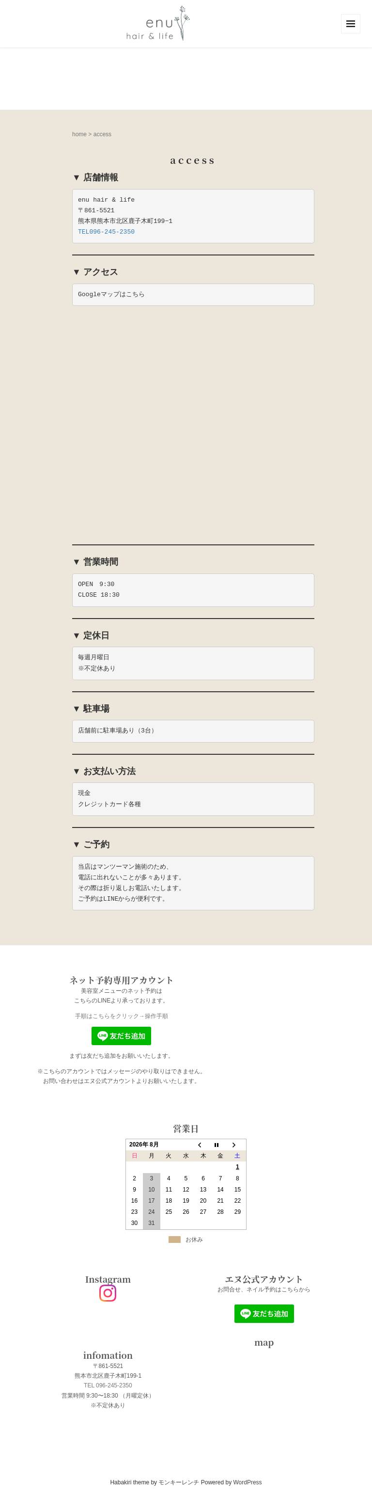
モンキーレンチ (178, 1482)
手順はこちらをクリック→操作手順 (121, 1016)
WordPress (247, 1482)
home (79, 134)
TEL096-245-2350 (106, 232)
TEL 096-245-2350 (108, 1385)
